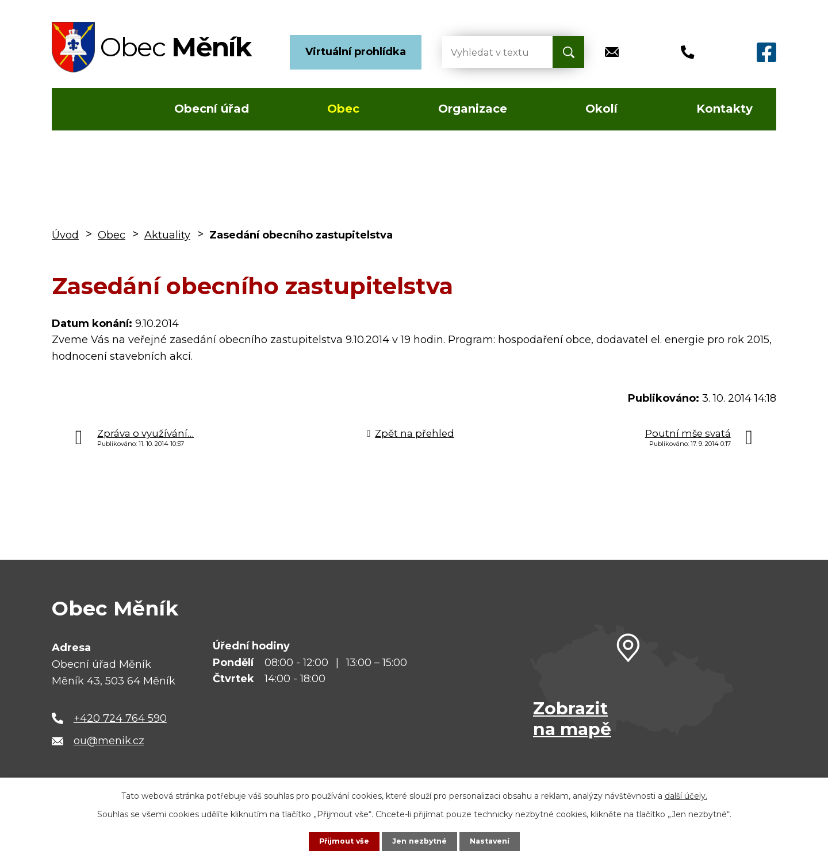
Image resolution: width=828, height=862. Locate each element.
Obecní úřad (211, 109)
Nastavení (494, 841)
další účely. (686, 795)
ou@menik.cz (109, 740)
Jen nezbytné (419, 841)
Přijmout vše (339, 841)
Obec (343, 109)
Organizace (472, 109)
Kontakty (724, 109)
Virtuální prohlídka (355, 51)
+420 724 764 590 (120, 718)
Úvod (85, 109)
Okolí (601, 109)
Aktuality (167, 235)
